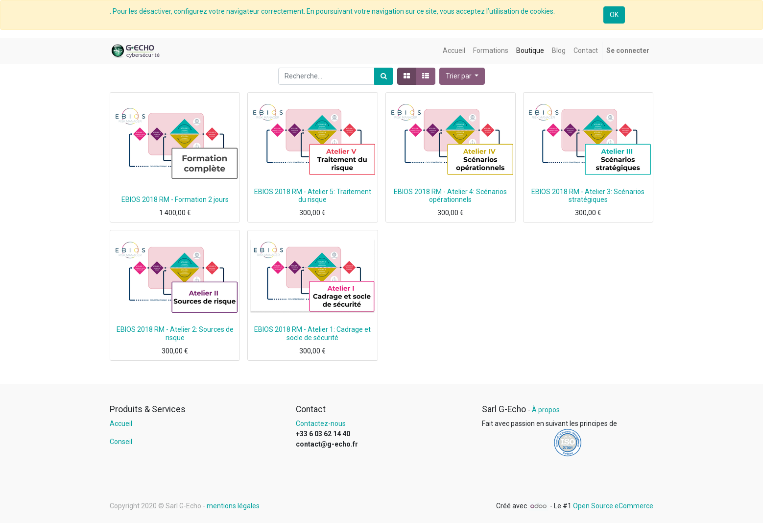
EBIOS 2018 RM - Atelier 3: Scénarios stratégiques (587, 196)
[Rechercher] (383, 76)
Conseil (121, 442)
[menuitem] (454, 51)
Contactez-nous (321, 423)
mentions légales (233, 506)
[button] (462, 76)
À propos (546, 410)
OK (614, 15)
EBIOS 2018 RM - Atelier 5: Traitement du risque (312, 196)
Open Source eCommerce (613, 506)
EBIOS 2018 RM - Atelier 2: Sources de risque (175, 333)
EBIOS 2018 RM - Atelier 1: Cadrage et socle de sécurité (312, 333)
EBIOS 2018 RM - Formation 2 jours (175, 199)
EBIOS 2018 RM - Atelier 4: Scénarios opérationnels (450, 196)
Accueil (121, 423)
